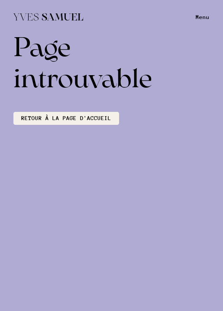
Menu (203, 17)
